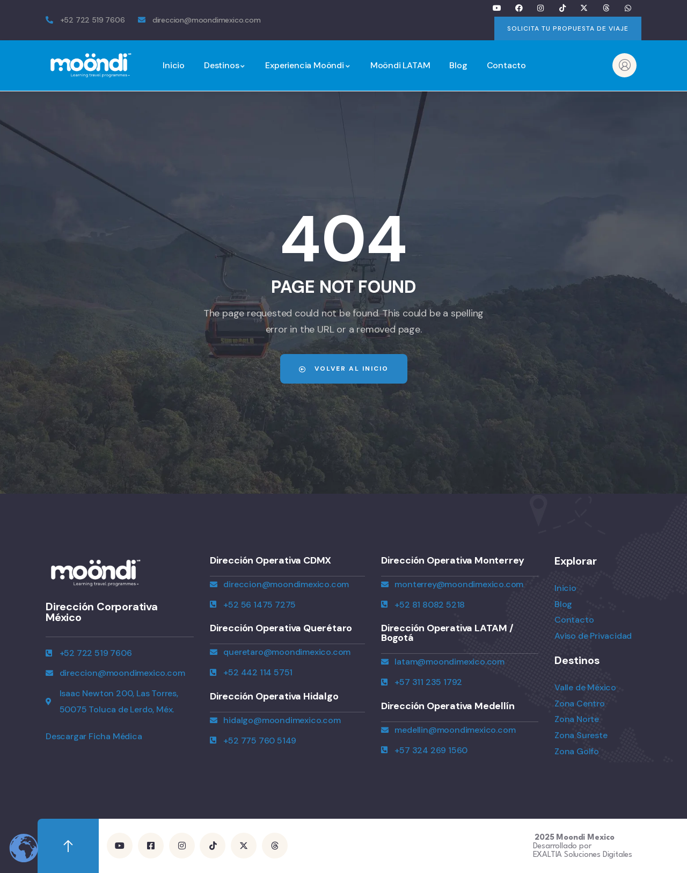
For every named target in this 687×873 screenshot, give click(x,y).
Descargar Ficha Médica (94, 736)
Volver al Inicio (344, 368)
